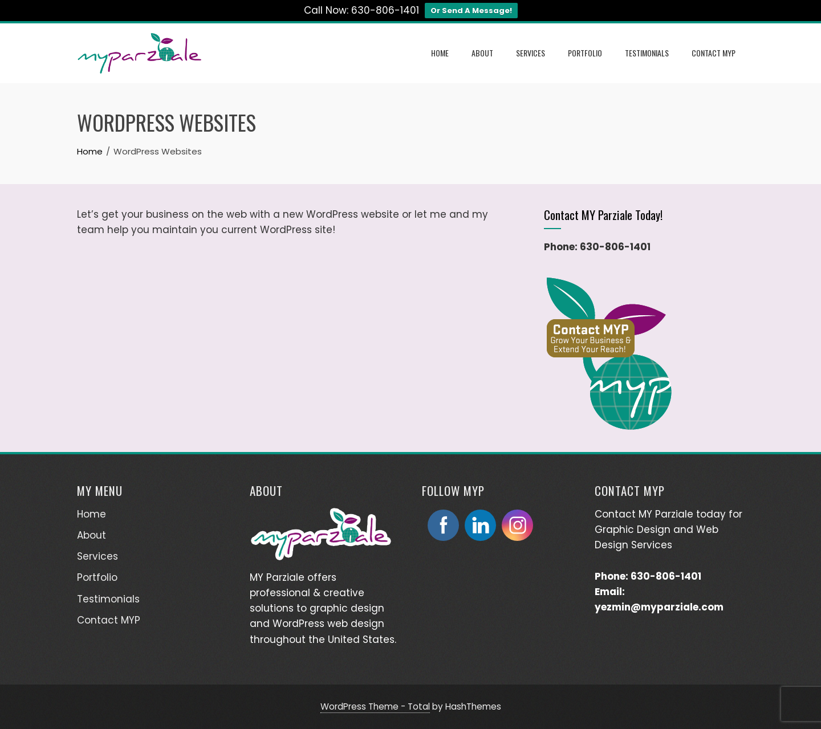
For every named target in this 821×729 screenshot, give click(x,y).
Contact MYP (713, 53)
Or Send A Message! (471, 10)
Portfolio (585, 53)
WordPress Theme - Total (375, 706)
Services (530, 53)
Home (440, 53)
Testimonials (647, 53)
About (482, 53)
